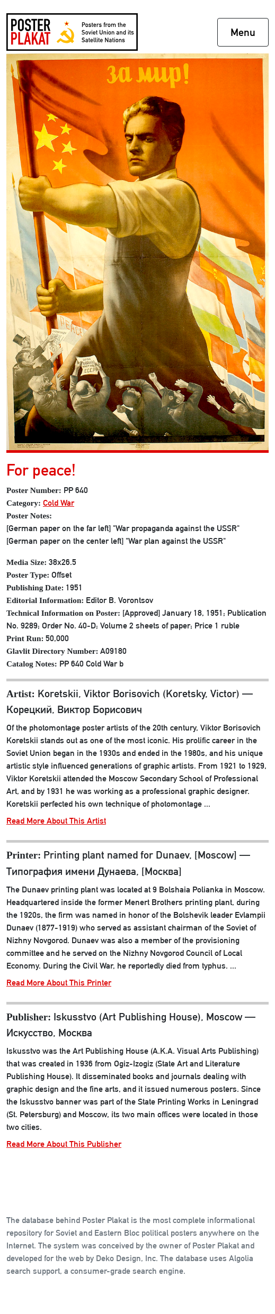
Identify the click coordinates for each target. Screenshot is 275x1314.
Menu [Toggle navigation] (242, 32)
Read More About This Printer (58, 983)
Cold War (58, 503)
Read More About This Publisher (63, 1144)
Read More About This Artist (56, 821)
